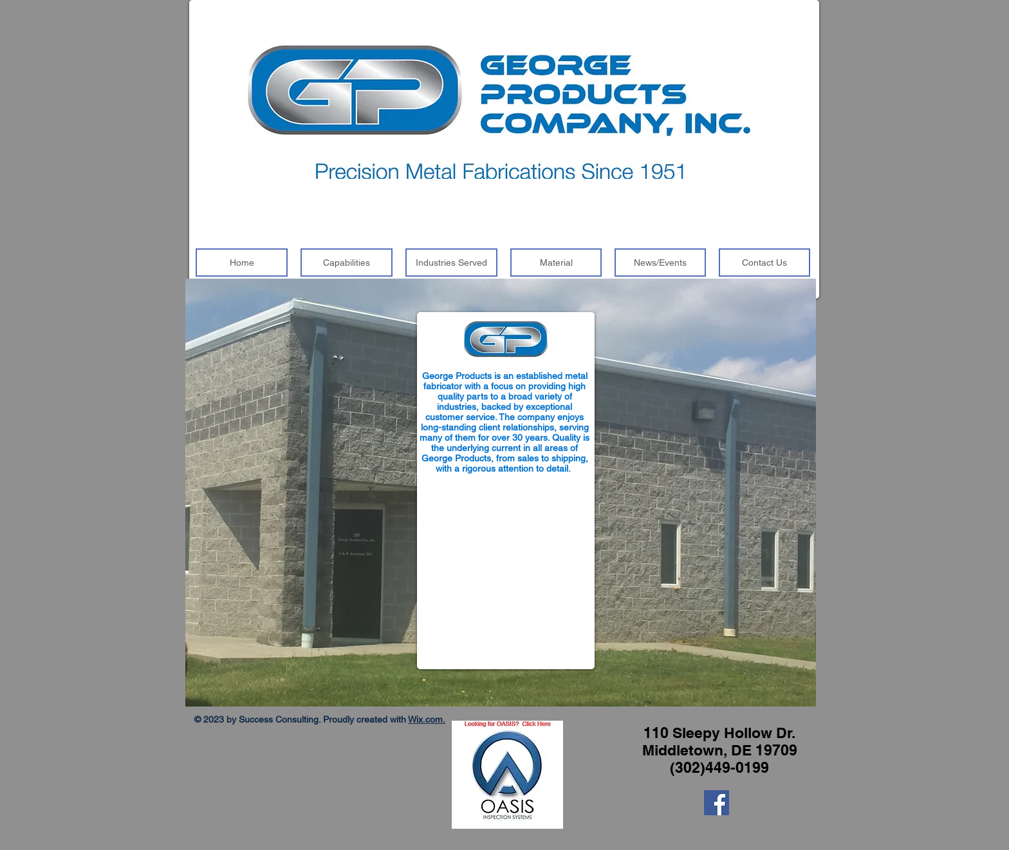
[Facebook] (716, 802)
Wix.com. (426, 719)
